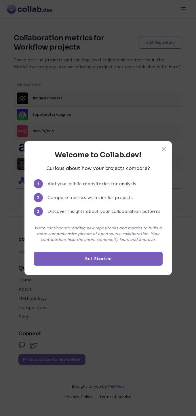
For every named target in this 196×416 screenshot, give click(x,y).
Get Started (98, 258)
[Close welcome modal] (163, 149)
